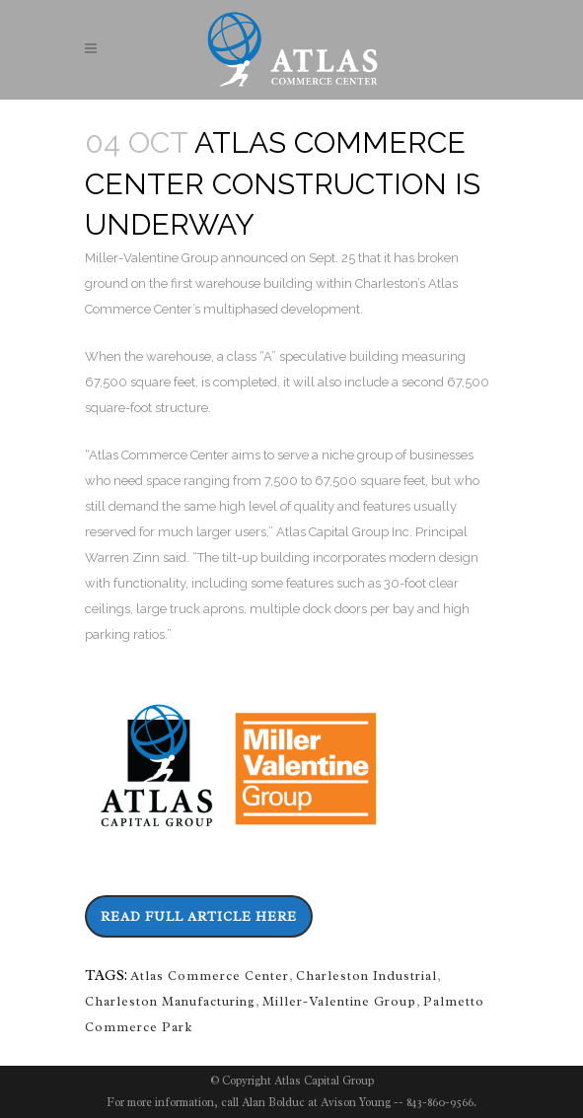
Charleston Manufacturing (170, 1001)
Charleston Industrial (366, 975)
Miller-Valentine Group (339, 1001)
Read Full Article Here (199, 916)
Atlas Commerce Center (209, 975)
